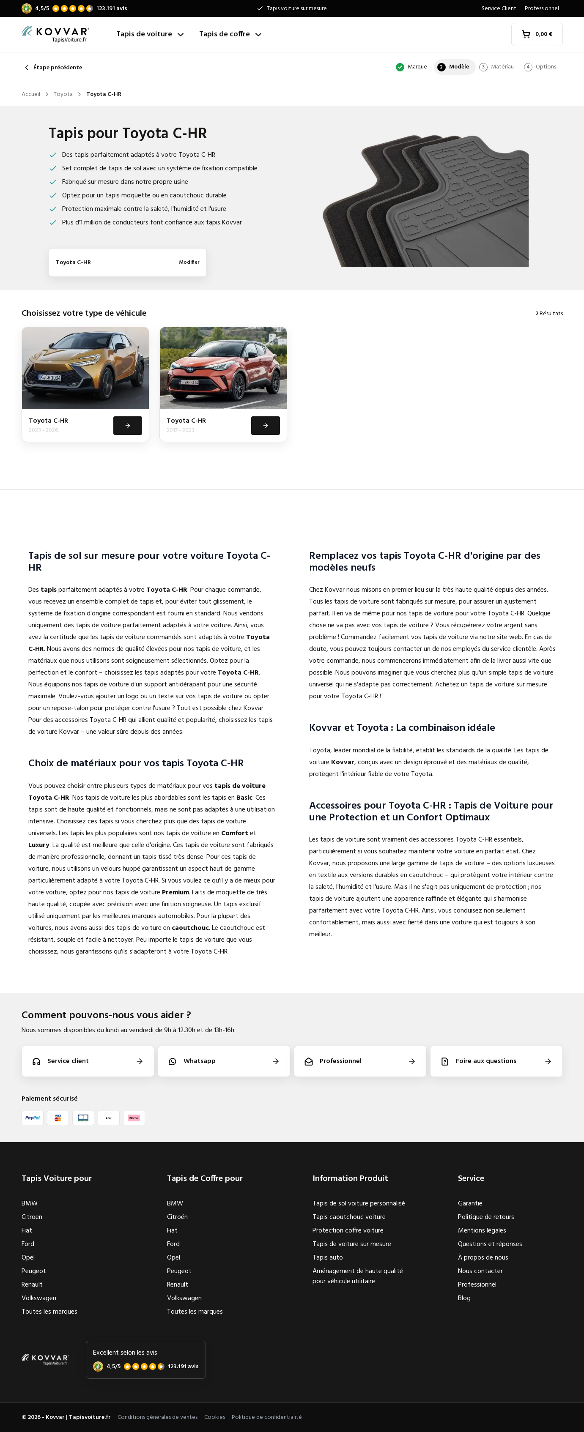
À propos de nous (483, 1258)
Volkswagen (39, 1298)
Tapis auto (328, 1258)
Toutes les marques (49, 1312)
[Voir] (127, 426)
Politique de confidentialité (267, 1417)
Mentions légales (482, 1231)
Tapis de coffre (231, 34)
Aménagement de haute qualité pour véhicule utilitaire (358, 1276)
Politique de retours (486, 1217)
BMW (30, 1204)
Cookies (214, 1417)
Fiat (27, 1231)
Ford (28, 1244)
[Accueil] (66, 34)
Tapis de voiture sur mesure (352, 1244)
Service (471, 1179)
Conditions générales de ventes (157, 1417)
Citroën (177, 1217)
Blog (464, 1298)
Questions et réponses (490, 1244)
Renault (32, 1285)
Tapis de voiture (151, 34)
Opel (28, 1258)
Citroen (32, 1217)
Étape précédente (52, 68)
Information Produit (350, 1179)
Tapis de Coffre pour (205, 1179)
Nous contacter (480, 1271)
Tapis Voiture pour (57, 1179)
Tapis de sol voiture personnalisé (359, 1204)
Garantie (470, 1204)
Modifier (189, 262)
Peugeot (34, 1271)
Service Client (499, 9)
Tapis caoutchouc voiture (349, 1217)
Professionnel (542, 9)
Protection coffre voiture (348, 1231)
